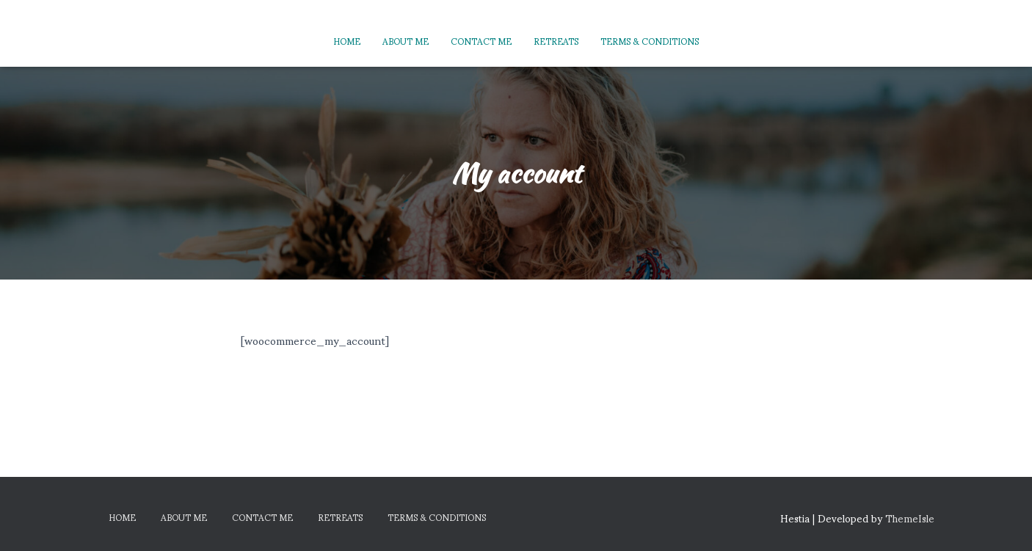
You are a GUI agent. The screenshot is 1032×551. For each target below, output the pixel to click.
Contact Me (481, 41)
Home (346, 41)
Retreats (556, 41)
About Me (405, 41)
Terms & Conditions (649, 41)
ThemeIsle (909, 518)
